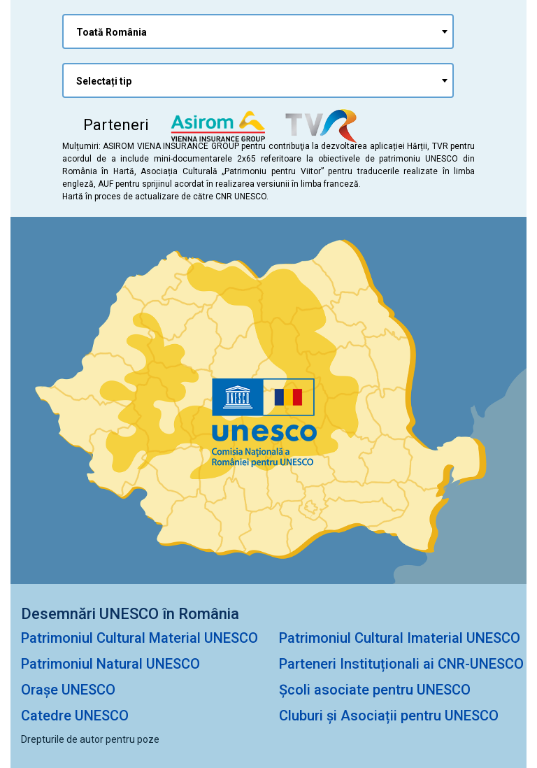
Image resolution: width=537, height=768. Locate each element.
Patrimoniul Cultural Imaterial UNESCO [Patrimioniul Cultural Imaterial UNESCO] (399, 638)
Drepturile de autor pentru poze (90, 739)
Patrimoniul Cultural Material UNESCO (139, 638)
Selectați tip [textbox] (103, 81)
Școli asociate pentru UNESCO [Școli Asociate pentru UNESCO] (375, 689)
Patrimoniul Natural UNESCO (110, 663)
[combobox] (258, 31)
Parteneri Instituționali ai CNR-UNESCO (401, 663)
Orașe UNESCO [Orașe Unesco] (68, 689)
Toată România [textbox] (111, 32)
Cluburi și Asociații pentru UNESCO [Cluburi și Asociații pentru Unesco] (389, 715)
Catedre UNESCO (75, 715)
